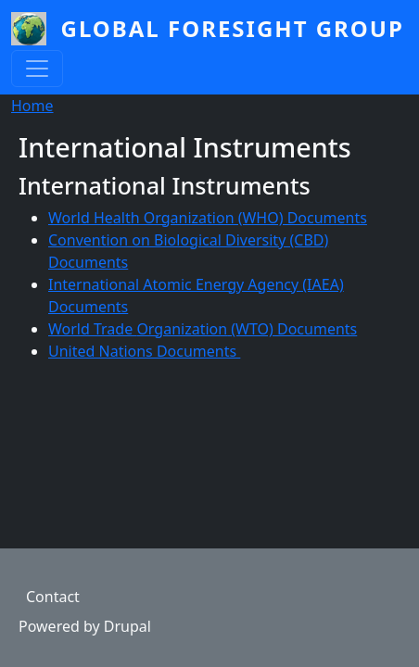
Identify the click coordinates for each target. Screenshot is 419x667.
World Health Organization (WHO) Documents (207, 218)
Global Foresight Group (232, 28)
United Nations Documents (144, 351)
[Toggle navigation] (37, 68)
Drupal (127, 626)
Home (32, 105)
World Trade (92, 329)
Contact (53, 596)
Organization (181, 329)
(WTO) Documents (292, 329)
